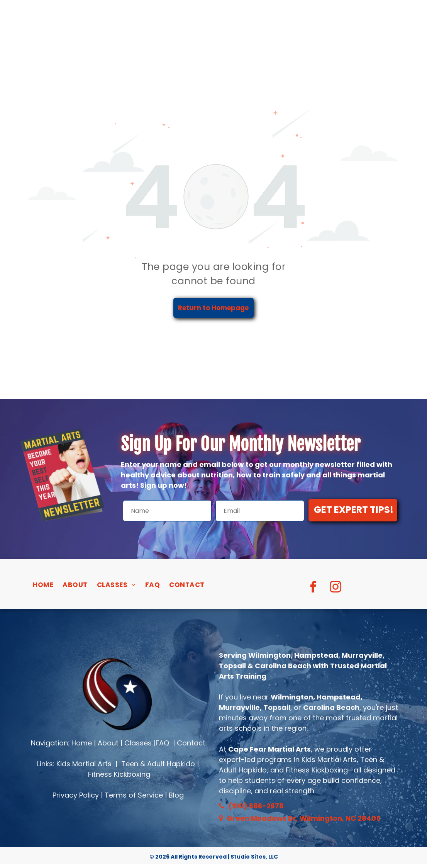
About (108, 743)
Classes (138, 743)
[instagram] (335, 588)
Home (81, 743)
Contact (191, 743)
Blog (176, 795)
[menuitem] (43, 585)
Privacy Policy (76, 795)
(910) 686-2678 (256, 806)
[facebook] (313, 588)
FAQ (162, 743)
